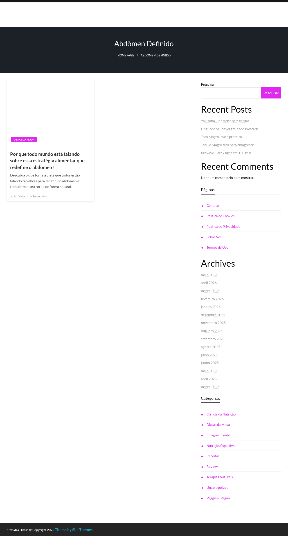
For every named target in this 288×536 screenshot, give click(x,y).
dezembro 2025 (213, 315)
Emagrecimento (218, 435)
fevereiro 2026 (212, 299)
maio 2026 (209, 274)
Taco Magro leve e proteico (221, 136)
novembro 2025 (213, 322)
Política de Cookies (221, 216)
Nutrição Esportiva (221, 446)
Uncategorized (217, 487)
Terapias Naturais (220, 477)
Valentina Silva (38, 196)
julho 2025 (209, 355)
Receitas (213, 456)
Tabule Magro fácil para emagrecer (227, 145)
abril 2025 (209, 379)
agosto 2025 (210, 346)
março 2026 (210, 290)
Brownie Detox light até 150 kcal (226, 153)
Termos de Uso (217, 247)
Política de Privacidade (223, 226)
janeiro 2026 (210, 306)
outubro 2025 (212, 330)
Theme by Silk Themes (73, 529)
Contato (213, 205)
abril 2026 (209, 282)
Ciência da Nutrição (221, 414)
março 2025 (210, 386)
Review (212, 467)
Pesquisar (208, 84)
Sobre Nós (214, 237)
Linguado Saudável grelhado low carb (229, 129)
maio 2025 (209, 370)
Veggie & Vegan (218, 498)
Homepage (125, 55)
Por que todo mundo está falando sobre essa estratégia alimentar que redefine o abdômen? (47, 160)
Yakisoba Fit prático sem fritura (225, 120)
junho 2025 (210, 362)
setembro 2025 (213, 339)
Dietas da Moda (24, 139)
